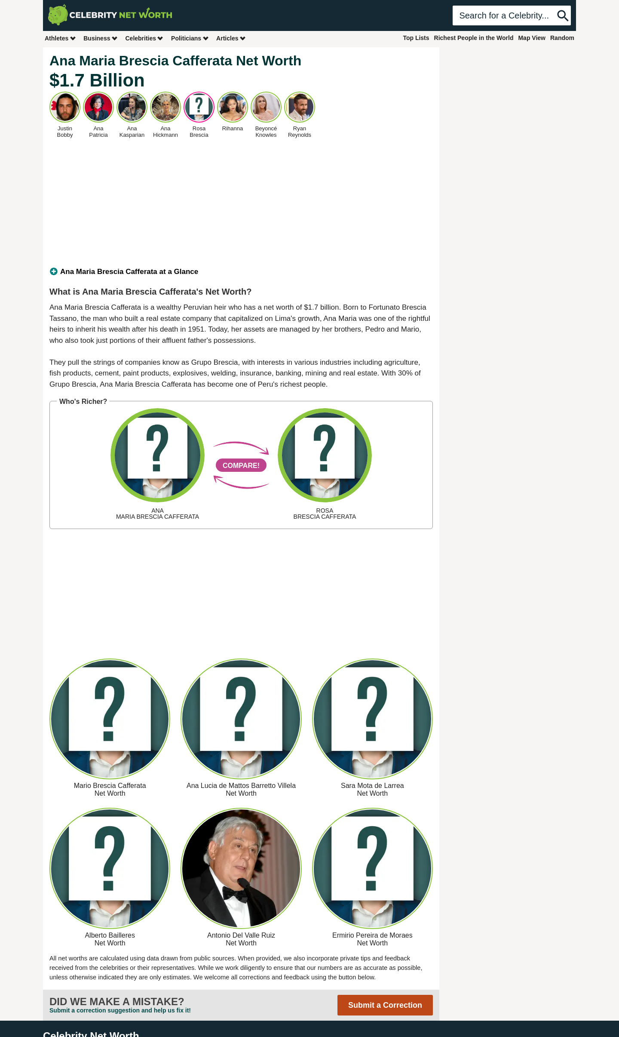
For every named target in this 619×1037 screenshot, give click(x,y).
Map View (531, 37)
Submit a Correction (385, 1005)
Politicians (190, 38)
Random (562, 37)
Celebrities (144, 38)
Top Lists (416, 37)
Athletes (60, 38)
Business (100, 38)
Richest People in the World (474, 37)
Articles (231, 38)
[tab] (241, 272)
